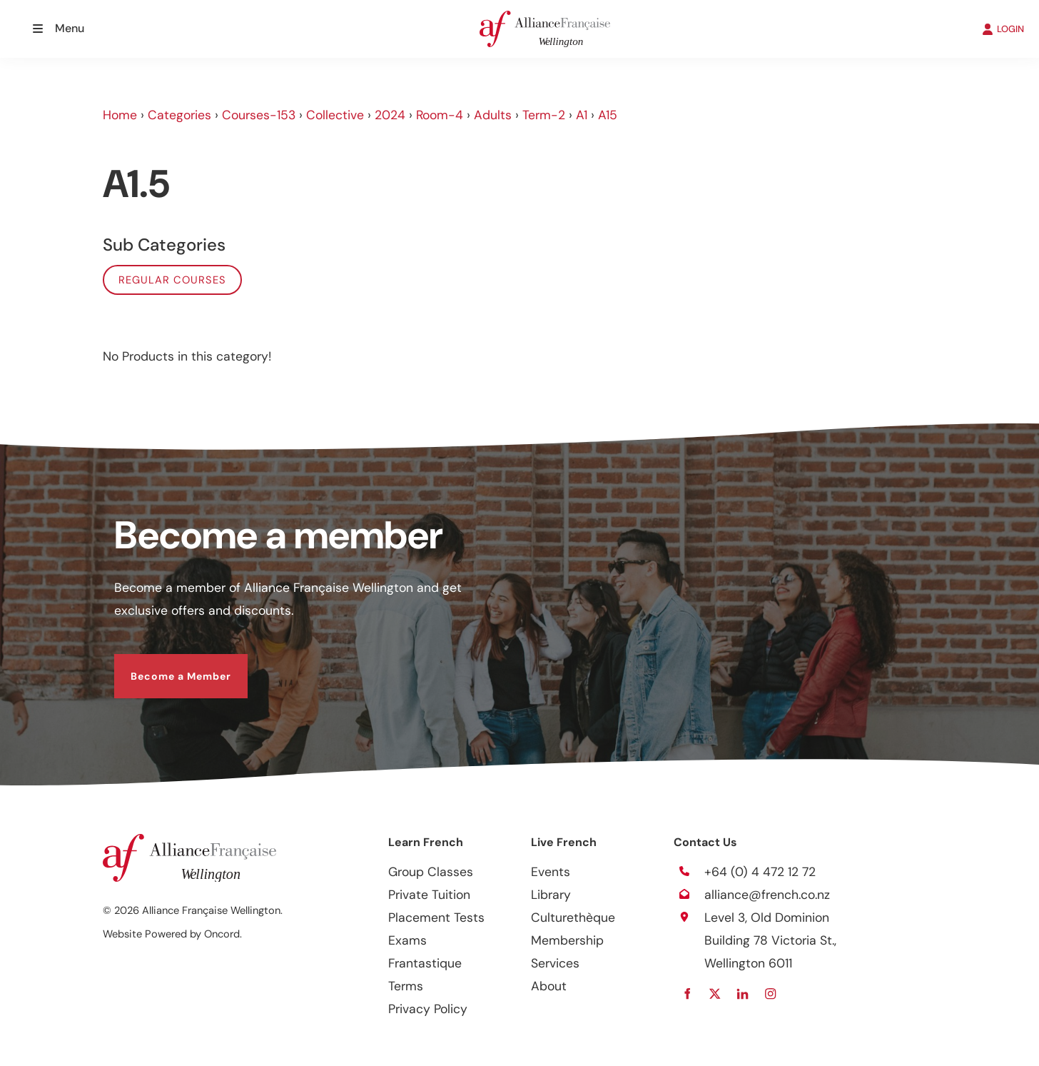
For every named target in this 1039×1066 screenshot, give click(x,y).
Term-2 (543, 115)
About (549, 986)
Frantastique (425, 963)
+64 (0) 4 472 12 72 (760, 872)
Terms (405, 986)
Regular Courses (172, 280)
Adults (493, 115)
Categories (179, 115)
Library (551, 894)
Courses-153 (258, 115)
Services (555, 963)
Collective (335, 115)
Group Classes (430, 872)
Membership (567, 940)
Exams (407, 940)
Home (120, 115)
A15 (607, 115)
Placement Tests (436, 917)
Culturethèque (573, 917)
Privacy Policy (427, 1009)
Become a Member (164, 665)
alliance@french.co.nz (767, 894)
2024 (390, 115)
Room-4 (439, 115)
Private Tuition (429, 894)
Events (550, 872)
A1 (581, 115)
